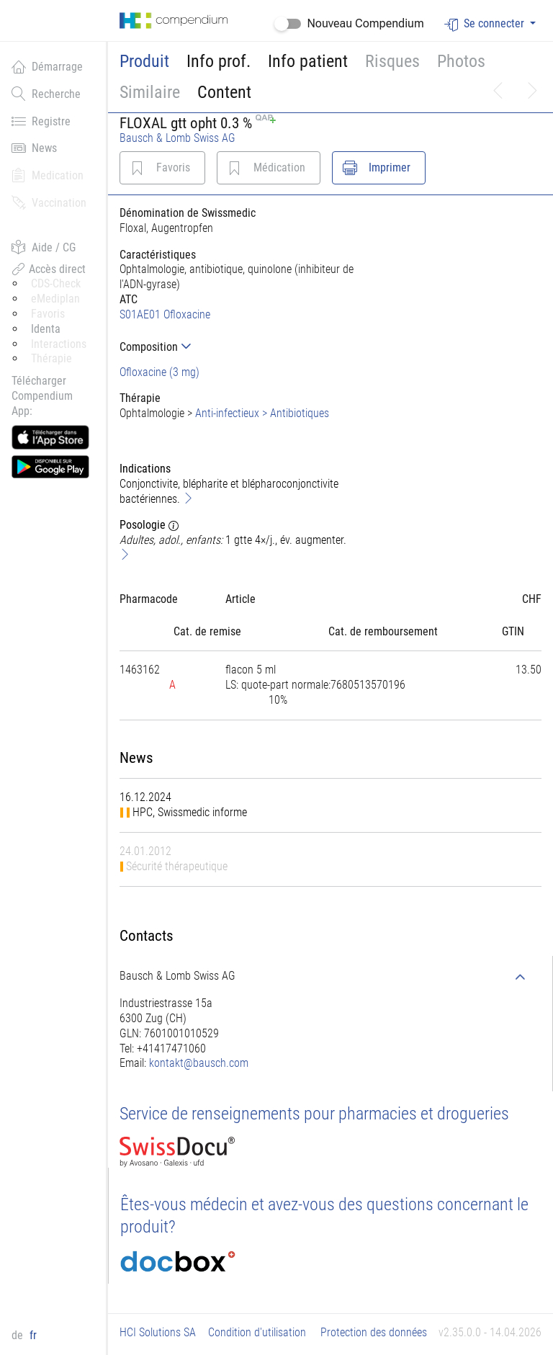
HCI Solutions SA (158, 1332)
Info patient (308, 61)
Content (224, 92)
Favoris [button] (48, 314)
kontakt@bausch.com (198, 1063)
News (34, 147)
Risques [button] (392, 61)
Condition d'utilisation (257, 1332)
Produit (144, 61)
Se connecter (485, 24)
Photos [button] (461, 61)
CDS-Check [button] (56, 283)
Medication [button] (48, 175)
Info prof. (218, 61)
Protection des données (373, 1332)
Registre (41, 121)
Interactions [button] (58, 344)
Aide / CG (44, 247)
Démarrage (47, 66)
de (19, 1335)
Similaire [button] (150, 92)
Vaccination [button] (49, 202)
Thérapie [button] (51, 358)
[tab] (238, 346)
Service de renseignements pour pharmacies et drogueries (314, 1114)
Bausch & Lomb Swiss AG (177, 138)
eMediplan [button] (55, 298)
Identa (45, 329)
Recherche (46, 93)
